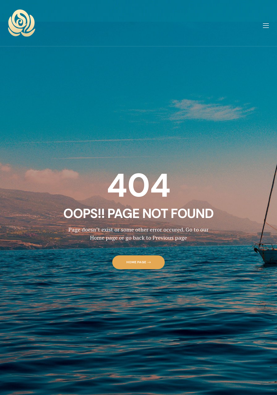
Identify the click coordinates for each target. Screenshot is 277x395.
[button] (138, 262)
